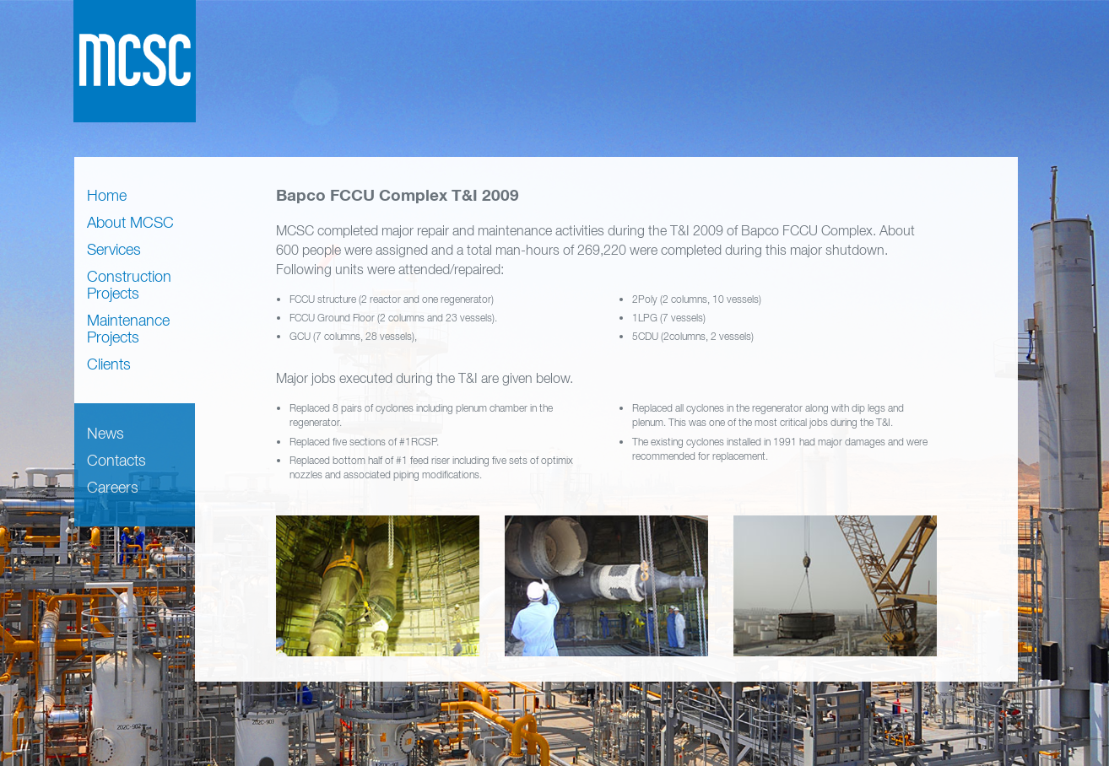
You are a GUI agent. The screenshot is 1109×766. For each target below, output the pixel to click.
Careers (112, 487)
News (105, 433)
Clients (109, 364)
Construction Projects (129, 284)
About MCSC (130, 222)
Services (114, 249)
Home (107, 195)
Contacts (116, 460)
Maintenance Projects (128, 328)
